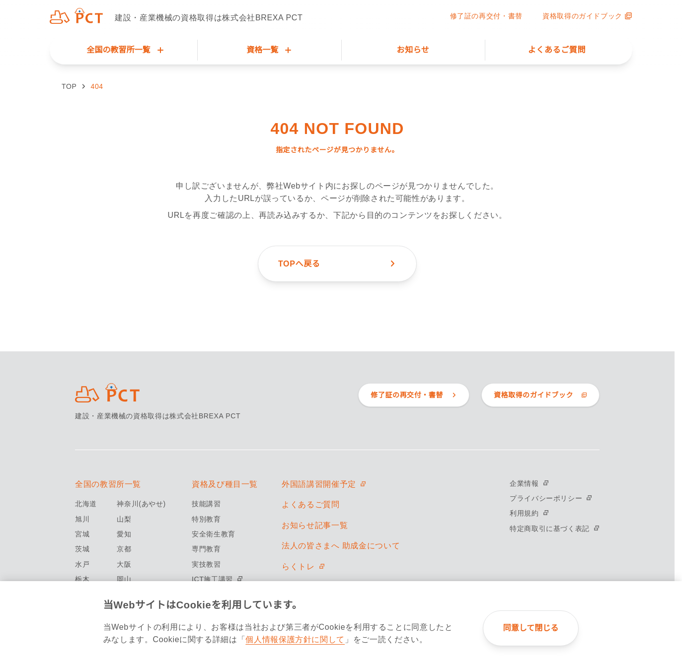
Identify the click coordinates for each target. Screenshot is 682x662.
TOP (69, 86)
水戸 (82, 564)
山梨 (124, 519)
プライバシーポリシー (551, 498)
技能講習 (206, 504)
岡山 (124, 579)
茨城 (82, 549)
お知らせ (413, 50)
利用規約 (529, 513)
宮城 (82, 534)
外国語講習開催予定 (324, 484)
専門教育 (206, 549)
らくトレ (303, 566)
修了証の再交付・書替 (486, 16)
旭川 (82, 519)
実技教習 (206, 564)
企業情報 (529, 483)
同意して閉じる (531, 628)
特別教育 (206, 519)
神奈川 (141, 503)
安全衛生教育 (213, 534)
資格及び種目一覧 (225, 484)
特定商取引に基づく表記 (555, 528)
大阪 (124, 564)
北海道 (86, 504)
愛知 (124, 534)
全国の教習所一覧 (108, 484)
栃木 (82, 579)
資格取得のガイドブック (587, 16)
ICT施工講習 (217, 579)
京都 (124, 549)
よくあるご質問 (557, 50)
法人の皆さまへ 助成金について (341, 545)
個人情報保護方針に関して (295, 639)
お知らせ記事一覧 (315, 525)
